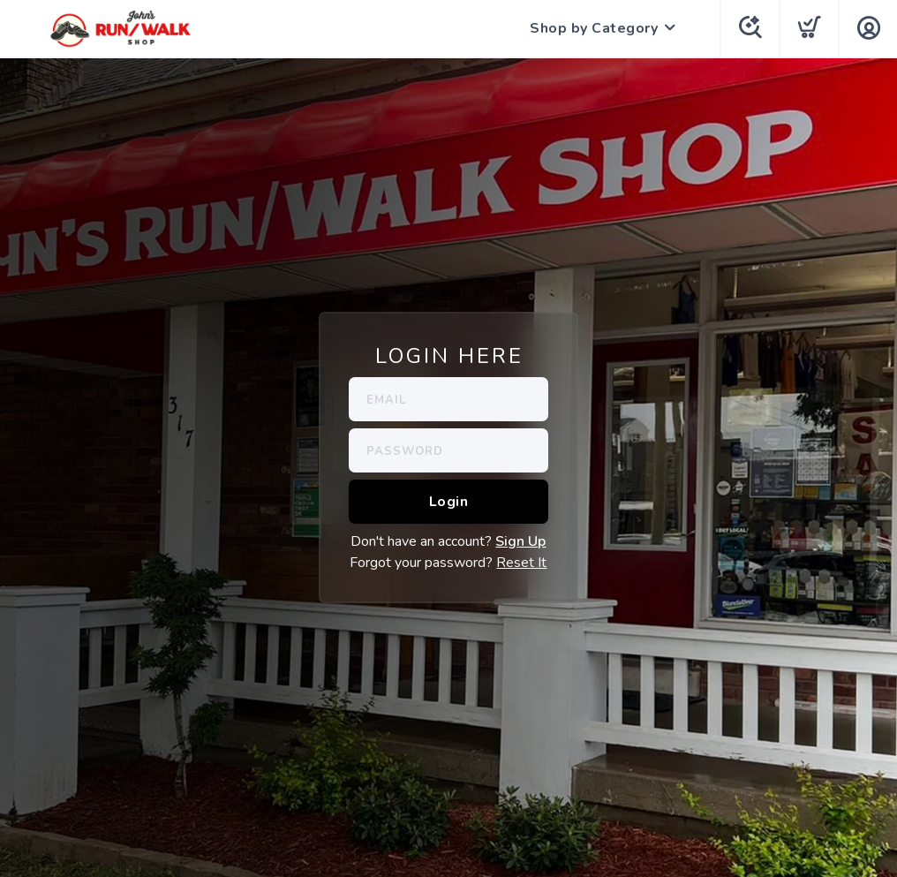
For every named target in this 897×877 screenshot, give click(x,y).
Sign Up (520, 541)
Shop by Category (594, 28)
